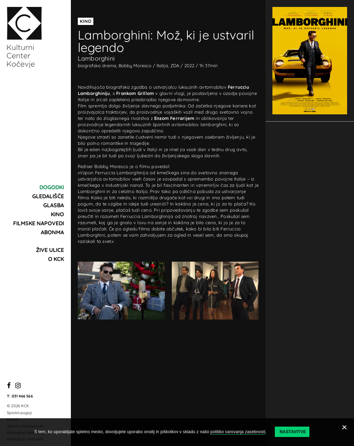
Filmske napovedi (38, 223)
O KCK (56, 258)
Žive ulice (50, 249)
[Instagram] (18, 386)
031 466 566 (22, 396)
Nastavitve (293, 431)
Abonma (52, 232)
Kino (57, 214)
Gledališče (48, 196)
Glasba (53, 205)
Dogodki (51, 187)
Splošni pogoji (19, 412)
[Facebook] (9, 386)
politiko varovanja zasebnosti (238, 431)
